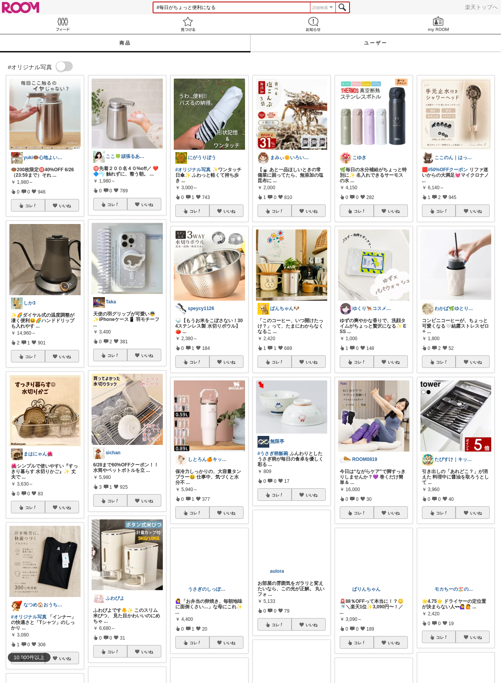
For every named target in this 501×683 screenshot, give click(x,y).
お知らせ (313, 24)
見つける (187, 24)
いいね (65, 206)
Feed (62, 24)
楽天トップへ (481, 7)
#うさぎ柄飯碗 (273, 453)
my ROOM (438, 24)
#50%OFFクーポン (448, 169)
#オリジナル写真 (29, 617)
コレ (31, 206)
